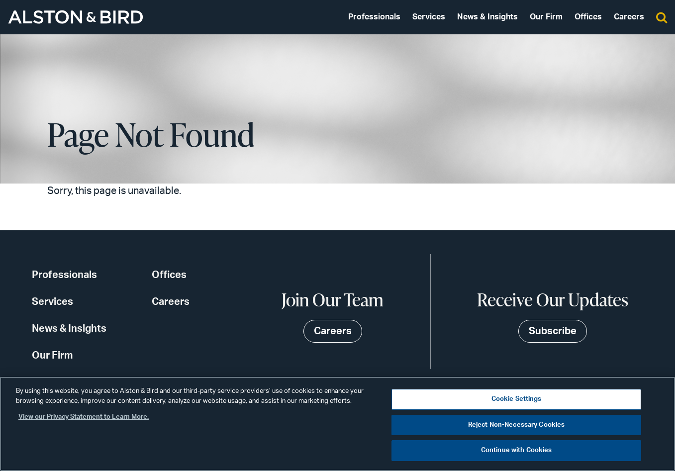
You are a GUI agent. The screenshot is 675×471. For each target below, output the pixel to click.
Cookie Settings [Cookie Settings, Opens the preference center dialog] (516, 399)
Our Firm (546, 17)
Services (428, 17)
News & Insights (487, 17)
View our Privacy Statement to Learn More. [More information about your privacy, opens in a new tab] (83, 417)
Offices (588, 17)
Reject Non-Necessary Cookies (516, 425)
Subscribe (553, 331)
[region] (337, 424)
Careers (629, 17)
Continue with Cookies (516, 450)
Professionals (374, 17)
